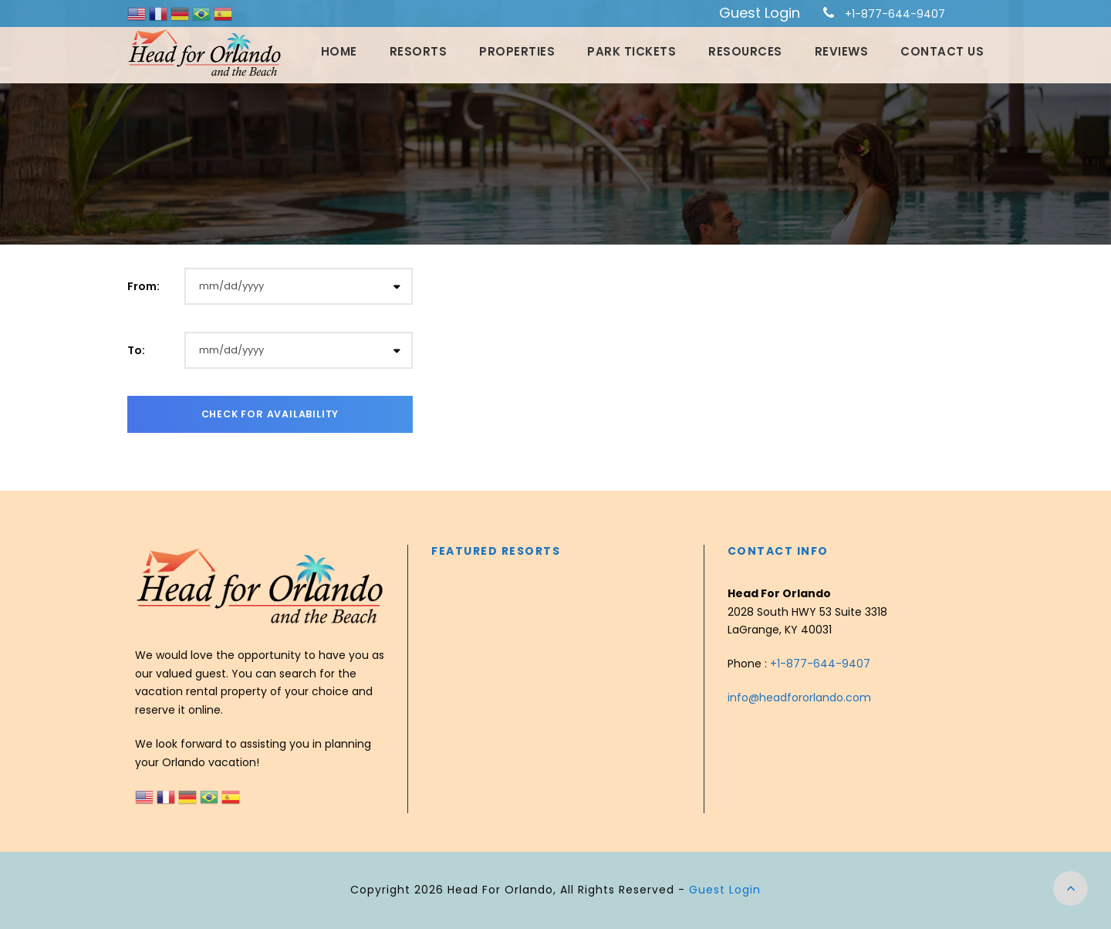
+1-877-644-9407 (895, 14)
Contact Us (942, 51)
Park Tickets (631, 51)
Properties (517, 51)
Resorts (418, 51)
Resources (745, 51)
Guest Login (759, 12)
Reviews (842, 51)
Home (339, 51)
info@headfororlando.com (799, 697)
